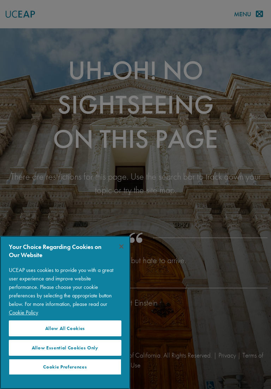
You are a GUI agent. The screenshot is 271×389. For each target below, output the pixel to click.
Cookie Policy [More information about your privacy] (23, 312)
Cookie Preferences (65, 367)
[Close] (121, 246)
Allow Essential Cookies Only (65, 348)
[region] (65, 312)
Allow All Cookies (65, 328)
